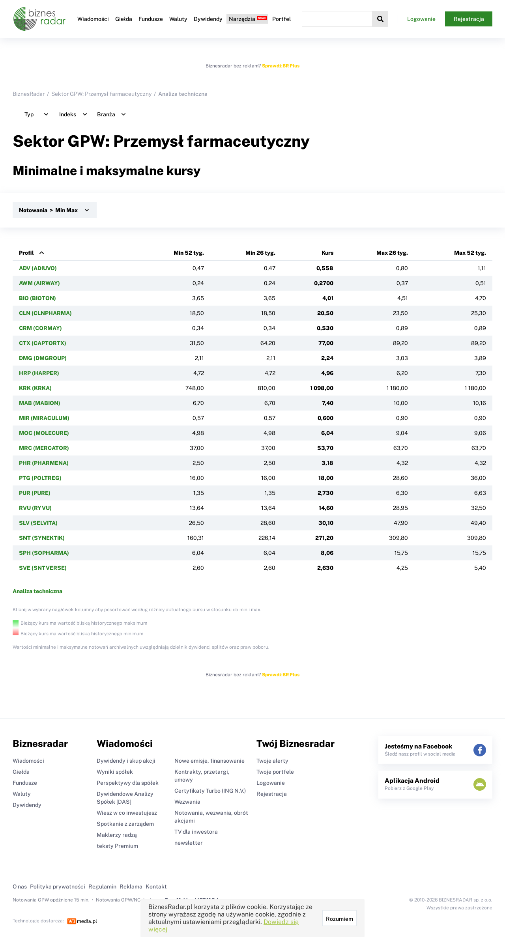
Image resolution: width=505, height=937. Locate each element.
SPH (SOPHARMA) (44, 553)
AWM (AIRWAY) (39, 283)
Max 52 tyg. (470, 253)
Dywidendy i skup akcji (126, 761)
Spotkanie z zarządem (125, 824)
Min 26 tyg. (260, 253)
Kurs (327, 253)
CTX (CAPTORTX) (42, 343)
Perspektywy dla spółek (128, 783)
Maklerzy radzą (117, 835)
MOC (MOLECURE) (44, 433)
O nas (20, 886)
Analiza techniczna (37, 591)
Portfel (281, 19)
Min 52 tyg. (189, 253)
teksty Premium (117, 846)
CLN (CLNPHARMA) (45, 313)
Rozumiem (339, 919)
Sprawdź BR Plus (280, 66)
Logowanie (421, 19)
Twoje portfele (275, 772)
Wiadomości (93, 19)
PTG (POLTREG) (40, 478)
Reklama (131, 886)
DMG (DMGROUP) (43, 358)
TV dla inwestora (196, 832)
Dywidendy (208, 19)
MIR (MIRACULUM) (44, 418)
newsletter (188, 843)
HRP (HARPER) (39, 373)
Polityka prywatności (57, 886)
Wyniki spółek (115, 772)
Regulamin (102, 886)
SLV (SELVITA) (38, 523)
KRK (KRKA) (35, 388)
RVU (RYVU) (35, 508)
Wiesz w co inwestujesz (127, 813)
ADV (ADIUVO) (38, 268)
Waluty (178, 19)
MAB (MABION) (39, 403)
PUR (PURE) (34, 493)
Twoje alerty (272, 761)
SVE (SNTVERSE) (43, 568)
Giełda (123, 19)
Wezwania (187, 802)
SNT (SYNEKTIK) (42, 538)
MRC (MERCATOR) (44, 448)
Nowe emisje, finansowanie (209, 761)
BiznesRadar (29, 94)
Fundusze (150, 19)
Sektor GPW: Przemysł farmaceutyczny (101, 94)
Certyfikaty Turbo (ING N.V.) (210, 791)
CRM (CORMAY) (40, 328)
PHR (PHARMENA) (44, 463)
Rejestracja (469, 19)
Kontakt (156, 886)
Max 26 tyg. (392, 253)
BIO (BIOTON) (37, 298)
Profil (26, 253)
